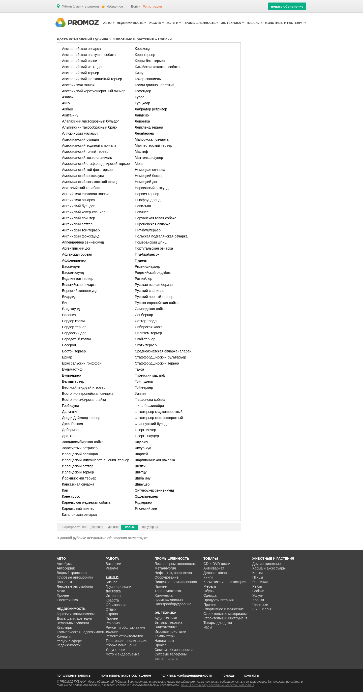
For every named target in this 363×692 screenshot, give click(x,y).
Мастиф (141, 151)
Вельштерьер (73, 381)
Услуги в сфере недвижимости (69, 643)
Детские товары (216, 573)
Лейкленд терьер (149, 127)
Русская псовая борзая (154, 285)
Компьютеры (165, 636)
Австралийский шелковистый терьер (92, 79)
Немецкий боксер (149, 176)
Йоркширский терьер (79, 478)
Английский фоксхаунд (80, 236)
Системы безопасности (174, 650)
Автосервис (66, 568)
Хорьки (258, 600)
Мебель (209, 586)
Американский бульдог (80, 139)
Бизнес (111, 582)
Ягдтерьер (143, 502)
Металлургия (165, 568)
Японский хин (146, 508)
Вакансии (113, 564)
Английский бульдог (78, 206)
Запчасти (64, 582)
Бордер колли (73, 321)
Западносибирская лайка (82, 442)
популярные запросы (74, 675)
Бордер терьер (74, 327)
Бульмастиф (72, 369)
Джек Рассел (72, 424)
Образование (117, 605)
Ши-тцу (141, 472)
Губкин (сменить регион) (80, 6)
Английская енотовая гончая (85, 194)
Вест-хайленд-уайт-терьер (83, 387)
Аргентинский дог (76, 248)
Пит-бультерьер (148, 230)
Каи (65, 490)
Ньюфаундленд (148, 200)
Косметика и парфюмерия (224, 582)
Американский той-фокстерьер (87, 170)
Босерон (69, 345)
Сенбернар (144, 315)
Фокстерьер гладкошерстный (159, 412)
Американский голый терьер (85, 151)
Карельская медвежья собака (86, 502)
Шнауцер (142, 484)
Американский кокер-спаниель (87, 158)
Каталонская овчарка (79, 515)
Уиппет (140, 394)
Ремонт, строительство (124, 636)
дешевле (96, 527)
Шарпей (141, 454)
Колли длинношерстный (154, 85)
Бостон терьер (74, 351)
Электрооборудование (173, 604)
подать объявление (287, 6)
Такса (139, 369)
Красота (112, 600)
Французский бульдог (152, 424)
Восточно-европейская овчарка (87, 394)
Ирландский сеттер (77, 466)
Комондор (143, 91)
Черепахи (260, 605)
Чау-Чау (141, 442)
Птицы (257, 577)
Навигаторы (164, 641)
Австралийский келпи (79, 61)
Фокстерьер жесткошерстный (159, 418)
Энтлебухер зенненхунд (154, 490)
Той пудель (144, 381)
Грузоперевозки (118, 587)
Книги (208, 577)
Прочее (63, 595)
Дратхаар (69, 436)
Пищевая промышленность (177, 582)
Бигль (66, 303)
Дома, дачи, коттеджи (74, 618)
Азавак (67, 97)
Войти (135, 6)
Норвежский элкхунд (152, 188)
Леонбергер (144, 133)
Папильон (143, 206)
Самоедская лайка (150, 309)
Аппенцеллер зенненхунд (83, 242)
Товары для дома (217, 623)
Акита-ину (70, 115)
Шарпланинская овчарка (155, 460)
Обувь (208, 591)
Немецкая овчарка (150, 170)
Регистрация (152, 6)
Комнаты (64, 637)
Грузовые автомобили (75, 577)
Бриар (67, 357)
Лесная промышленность (175, 564)
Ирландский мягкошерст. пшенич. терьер (95, 460)
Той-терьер (144, 387)
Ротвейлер (143, 279)
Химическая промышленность (169, 597)
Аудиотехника (166, 618)
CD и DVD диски (216, 564)
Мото (61, 591)
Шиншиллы (261, 609)
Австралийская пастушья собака (89, 55)
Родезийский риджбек (153, 272)
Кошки (257, 573)
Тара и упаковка (168, 591)
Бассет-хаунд (73, 272)
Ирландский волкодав (80, 454)
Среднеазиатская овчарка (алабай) (164, 351)
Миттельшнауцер (149, 158)
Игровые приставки (170, 631)
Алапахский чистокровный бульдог (90, 121)
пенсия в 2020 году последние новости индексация (217, 685)
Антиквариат (213, 568)
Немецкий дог (146, 182)
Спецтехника (67, 600)
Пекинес (141, 212)
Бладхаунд (71, 309)
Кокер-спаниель (148, 79)
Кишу (139, 73)
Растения (260, 582)
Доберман (70, 430)
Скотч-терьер (146, 345)
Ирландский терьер (78, 472)
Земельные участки (73, 623)
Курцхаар (142, 103)
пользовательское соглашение (126, 675)
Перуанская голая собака (155, 218)
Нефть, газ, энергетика (173, 573)
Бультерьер (71, 375)
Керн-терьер (145, 55)
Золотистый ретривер (80, 448)
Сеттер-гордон (147, 321)
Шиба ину (143, 478)
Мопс (139, 164)
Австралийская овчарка (81, 49)
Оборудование (166, 577)
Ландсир (142, 115)
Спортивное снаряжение (223, 609)
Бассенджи (71, 266)
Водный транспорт (72, 573)
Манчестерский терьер (153, 145)
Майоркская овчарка (152, 139)
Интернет (113, 596)
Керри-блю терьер (150, 61)
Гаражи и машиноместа (76, 614)
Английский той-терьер (81, 230)
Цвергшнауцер (147, 436)
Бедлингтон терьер (77, 279)
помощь (228, 675)
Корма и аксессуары (269, 568)
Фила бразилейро (149, 406)
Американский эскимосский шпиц (89, 182)
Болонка (69, 315)
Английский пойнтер (78, 218)
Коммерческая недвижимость (81, 632)
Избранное (114, 6)
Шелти (140, 466)
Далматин (70, 412)
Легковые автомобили (75, 586)
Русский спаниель (149, 291)
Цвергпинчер (145, 430)
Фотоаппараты (166, 659)
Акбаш (67, 109)
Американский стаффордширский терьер (96, 164)
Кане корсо (71, 496)
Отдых (111, 609)
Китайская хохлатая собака (157, 67)
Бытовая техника (168, 622)
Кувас (139, 97)
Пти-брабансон (147, 254)
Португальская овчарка (154, 248)
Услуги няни (115, 650)
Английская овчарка (78, 200)
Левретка (142, 121)
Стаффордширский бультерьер (160, 357)
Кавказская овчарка (78, 484)
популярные (150, 527)
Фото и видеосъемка (122, 654)
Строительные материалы (225, 614)
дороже (113, 527)
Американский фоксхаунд (83, 176)
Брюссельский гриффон (81, 363)
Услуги (257, 595)
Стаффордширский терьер (157, 363)
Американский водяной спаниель (89, 145)
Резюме (112, 568)
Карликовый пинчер (78, 508)
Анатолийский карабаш (81, 188)
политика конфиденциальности (186, 675)
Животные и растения (133, 39)
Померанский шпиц (151, 242)
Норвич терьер (147, 194)
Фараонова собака (150, 400)
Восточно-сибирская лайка (84, 400)
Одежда (210, 595)
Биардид (69, 297)
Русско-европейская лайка (157, 303)
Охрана (112, 614)
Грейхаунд (70, 406)
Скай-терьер (145, 339)
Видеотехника (166, 627)
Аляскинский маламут (80, 133)
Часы (207, 627)
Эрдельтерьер (146, 496)
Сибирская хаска (149, 327)
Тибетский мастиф (150, 375)
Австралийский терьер (80, 73)
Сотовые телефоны (171, 654)
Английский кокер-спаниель (84, 212)
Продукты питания (218, 600)
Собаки (258, 591)
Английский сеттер (77, 224)
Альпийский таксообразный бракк (89, 127)
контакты (251, 675)
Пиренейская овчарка (152, 224)
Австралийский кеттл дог (82, 67)
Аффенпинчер (74, 260)
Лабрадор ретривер (151, 109)
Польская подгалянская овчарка (161, 236)
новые (130, 527)
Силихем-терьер (148, 333)
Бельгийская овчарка (79, 285)
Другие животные (266, 564)
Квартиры (65, 627)
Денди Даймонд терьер (81, 418)
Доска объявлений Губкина (82, 39)
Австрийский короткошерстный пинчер (94, 91)
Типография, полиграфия (126, 641)
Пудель (141, 260)
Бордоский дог (74, 333)
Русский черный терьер (154, 297)
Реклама (113, 623)
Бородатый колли (76, 339)
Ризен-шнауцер (147, 266)
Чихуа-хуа (143, 448)
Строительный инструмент (225, 618)
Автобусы (64, 564)
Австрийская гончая (78, 85)
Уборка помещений (121, 645)
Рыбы (257, 586)
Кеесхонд (142, 49)
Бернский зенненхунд (79, 291)
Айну (66, 103)
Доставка (113, 591)
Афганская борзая (77, 254)
